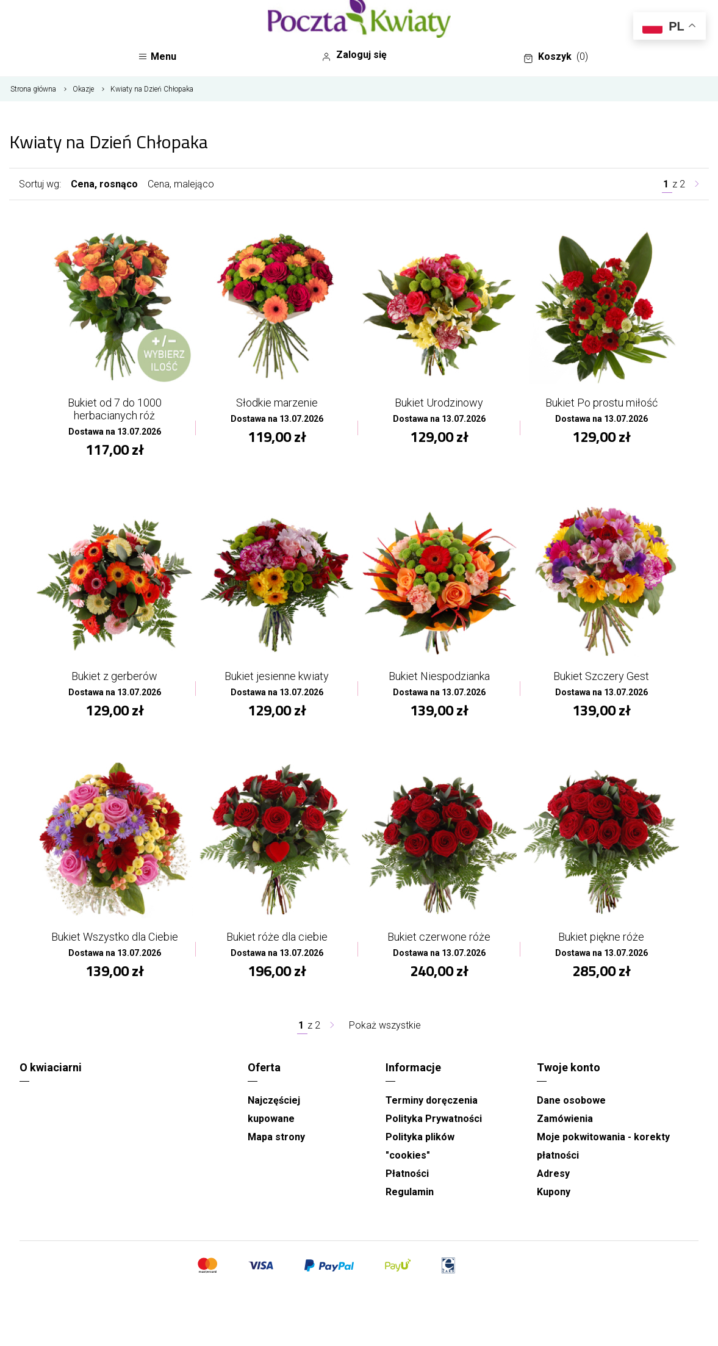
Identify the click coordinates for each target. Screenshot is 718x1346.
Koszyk (555, 57)
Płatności (407, 1173)
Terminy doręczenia (432, 1100)
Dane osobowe (571, 1100)
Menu (157, 56)
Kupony (553, 1192)
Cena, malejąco (181, 184)
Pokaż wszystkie (385, 1025)
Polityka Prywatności (434, 1118)
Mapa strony (276, 1137)
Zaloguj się (354, 55)
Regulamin (410, 1192)
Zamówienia (565, 1118)
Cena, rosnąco (104, 184)
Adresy (553, 1173)
